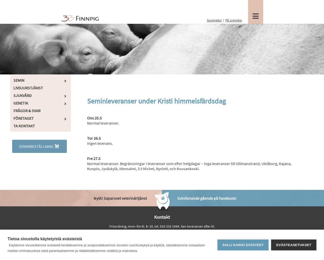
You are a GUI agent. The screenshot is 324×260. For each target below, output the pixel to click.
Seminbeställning (39, 146)
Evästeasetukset (293, 245)
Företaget (23, 118)
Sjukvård (22, 95)
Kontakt (162, 217)
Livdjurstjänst (28, 87)
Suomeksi (214, 20)
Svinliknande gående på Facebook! (206, 198)
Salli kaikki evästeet (243, 245)
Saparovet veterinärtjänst (120, 198)
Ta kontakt (24, 125)
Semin (18, 80)
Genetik (20, 103)
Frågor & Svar (26, 110)
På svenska (233, 20)
